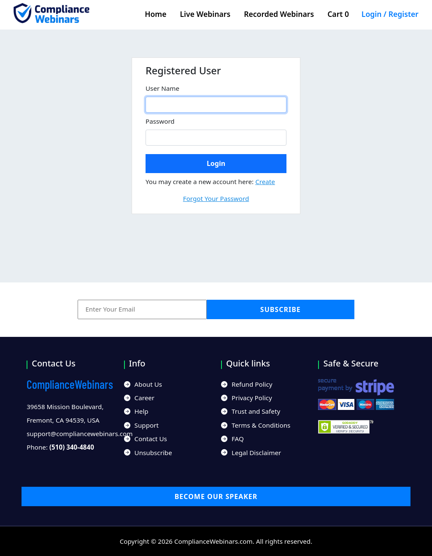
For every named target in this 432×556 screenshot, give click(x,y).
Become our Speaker (216, 496)
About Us (143, 384)
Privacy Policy (246, 397)
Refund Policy (247, 384)
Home (155, 14)
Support (141, 425)
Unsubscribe (148, 452)
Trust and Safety (250, 411)
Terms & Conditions (255, 425)
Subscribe (280, 309)
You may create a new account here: (210, 181)
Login (372, 14)
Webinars (70, 384)
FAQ (232, 438)
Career (139, 397)
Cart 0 (341, 14)
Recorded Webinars (279, 14)
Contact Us (145, 438)
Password (160, 121)
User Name (162, 88)
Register (403, 14)
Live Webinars (205, 14)
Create (265, 181)
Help (136, 411)
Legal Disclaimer (251, 452)
